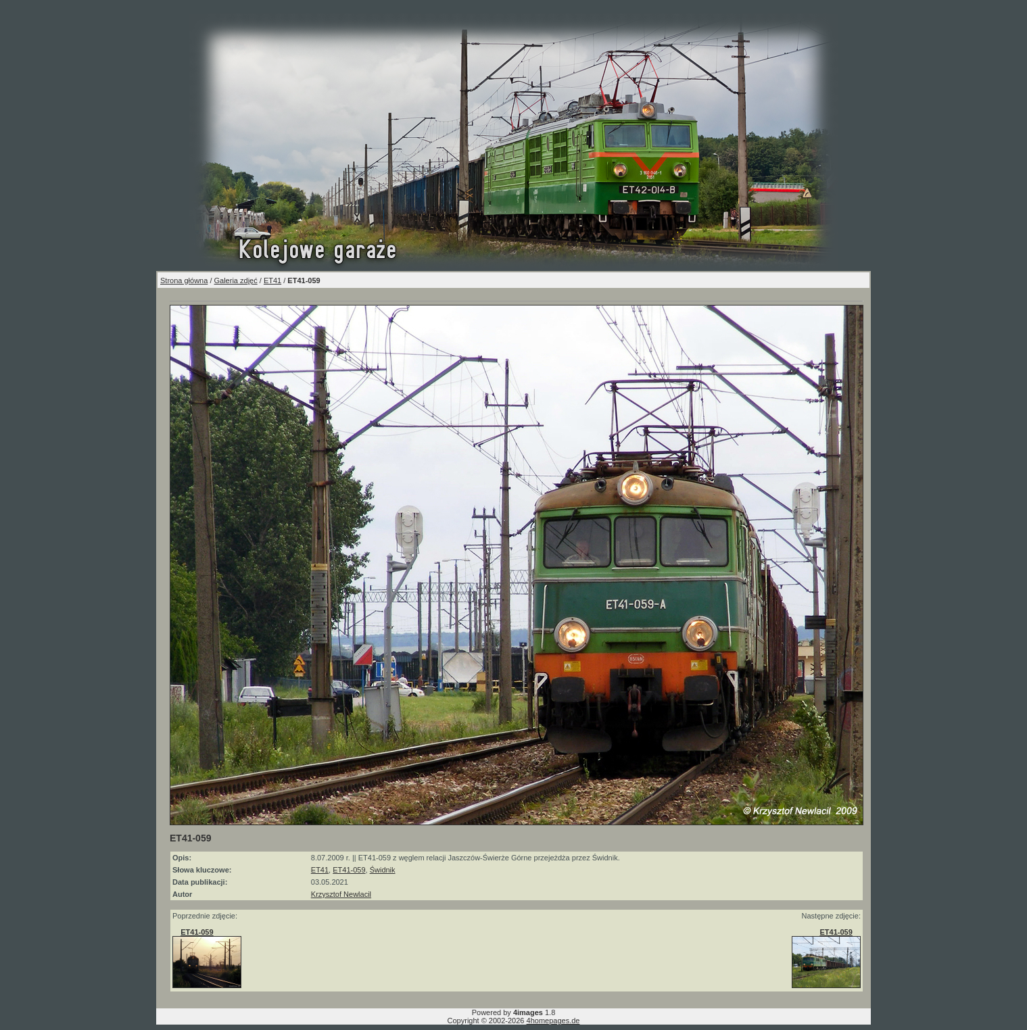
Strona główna (184, 280)
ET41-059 (349, 870)
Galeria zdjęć (236, 280)
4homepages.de (553, 1020)
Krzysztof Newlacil (341, 894)
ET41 (272, 280)
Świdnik (383, 870)
